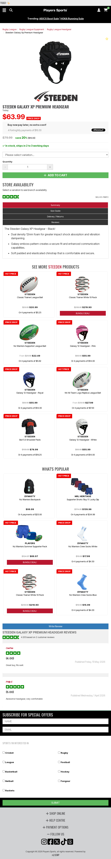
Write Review (55, 626)
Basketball (11, 771)
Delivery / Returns (55, 216)
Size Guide (55, 210)
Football (65, 762)
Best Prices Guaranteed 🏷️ (28, 3)
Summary (55, 205)
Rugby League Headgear (59, 29)
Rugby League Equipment (31, 29)
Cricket (9, 752)
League (9, 762)
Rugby (64, 752)
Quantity (7, 161)
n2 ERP (55, 855)
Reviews (55, 222)
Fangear (65, 781)
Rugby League (9, 29)
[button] (4, 10)
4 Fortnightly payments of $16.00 (56, 130)
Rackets (9, 790)
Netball (9, 781)
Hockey (65, 771)
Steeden (55, 267)
